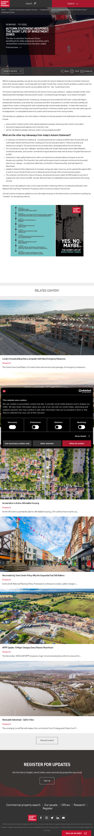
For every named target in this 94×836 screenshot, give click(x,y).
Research (79, 805)
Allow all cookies (76, 443)
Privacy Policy (66, 827)
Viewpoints (44, 10)
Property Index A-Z (55, 827)
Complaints (56, 824)
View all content (47, 740)
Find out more (13, 47)
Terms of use (39, 824)
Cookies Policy (48, 824)
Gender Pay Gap (78, 824)
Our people (50, 805)
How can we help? (74, 833)
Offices (65, 805)
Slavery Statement (66, 824)
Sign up (47, 781)
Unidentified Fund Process (41, 827)
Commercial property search (23, 805)
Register (48, 808)
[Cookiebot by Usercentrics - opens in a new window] (80, 391)
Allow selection (47, 443)
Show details (80, 436)
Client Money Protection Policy (23, 827)
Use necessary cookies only (17, 443)
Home (3, 10)
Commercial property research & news (22, 10)
